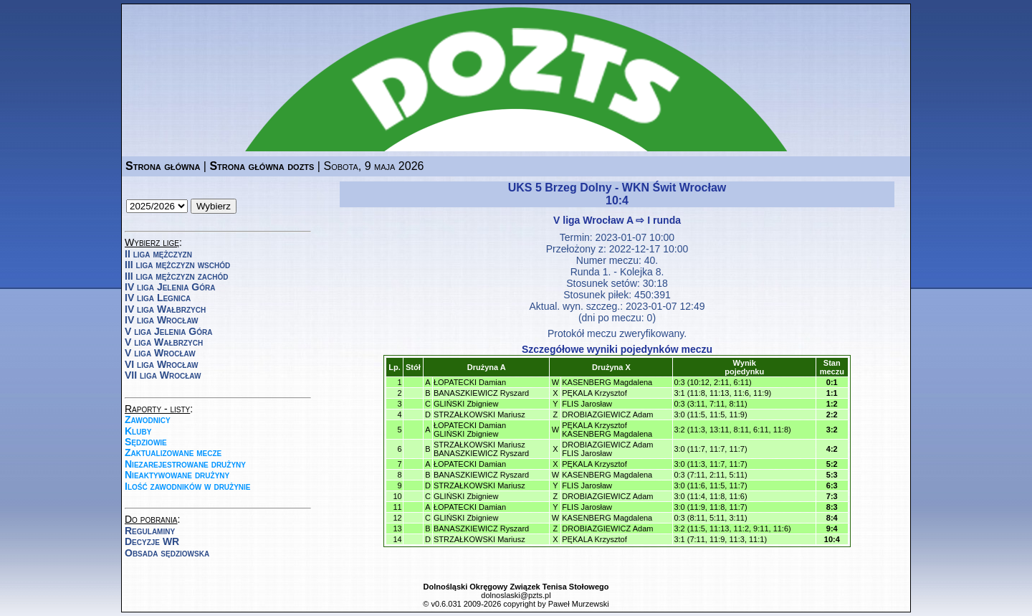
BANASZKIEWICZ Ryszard (481, 393)
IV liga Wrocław (162, 320)
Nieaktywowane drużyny (177, 474)
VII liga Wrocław (163, 375)
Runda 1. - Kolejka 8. (617, 272)
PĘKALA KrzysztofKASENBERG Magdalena (607, 429)
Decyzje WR (152, 541)
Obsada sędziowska (167, 553)
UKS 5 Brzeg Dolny (560, 187)
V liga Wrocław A (593, 220)
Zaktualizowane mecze (173, 452)
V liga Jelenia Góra (168, 331)
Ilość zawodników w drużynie (188, 486)
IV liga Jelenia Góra (170, 287)
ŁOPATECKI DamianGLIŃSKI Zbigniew (470, 429)
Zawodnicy (148, 419)
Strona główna (162, 166)
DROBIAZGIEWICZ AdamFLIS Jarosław (607, 449)
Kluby (138, 431)
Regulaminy (150, 530)
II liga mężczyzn (158, 254)
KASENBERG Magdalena (607, 382)
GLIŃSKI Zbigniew (466, 403)
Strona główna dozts (261, 166)
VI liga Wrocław (162, 364)
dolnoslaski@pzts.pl (515, 595)
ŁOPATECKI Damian (470, 382)
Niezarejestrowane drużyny (185, 464)
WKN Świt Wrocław (674, 187)
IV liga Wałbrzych (165, 309)
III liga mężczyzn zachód (176, 276)
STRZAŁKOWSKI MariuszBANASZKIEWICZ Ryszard (481, 449)
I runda (664, 220)
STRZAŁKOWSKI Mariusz (479, 414)
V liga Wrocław (160, 353)
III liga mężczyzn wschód (177, 264)
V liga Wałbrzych (164, 342)
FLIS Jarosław (587, 403)
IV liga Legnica (158, 297)
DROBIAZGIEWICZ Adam (607, 414)
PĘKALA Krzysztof (594, 393)
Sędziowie (146, 441)
